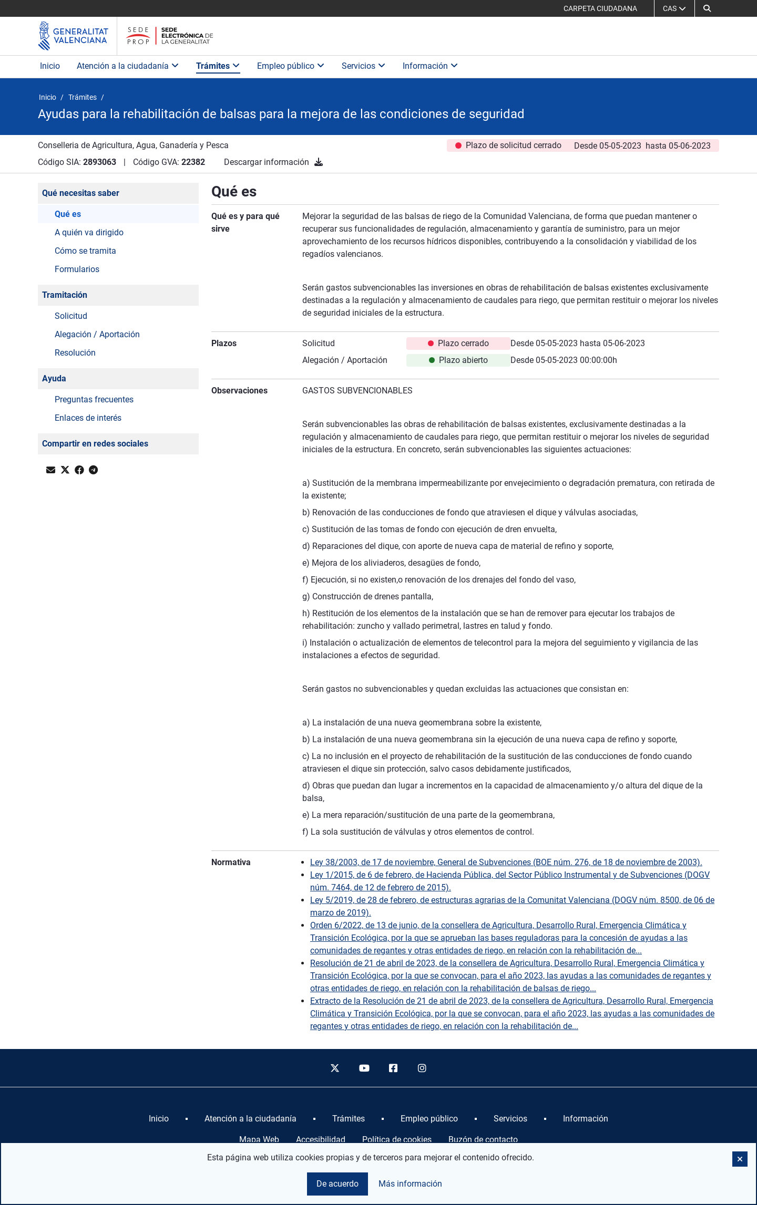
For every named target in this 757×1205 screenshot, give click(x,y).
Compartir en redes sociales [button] (95, 444)
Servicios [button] (364, 66)
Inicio (50, 66)
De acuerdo (337, 1184)
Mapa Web (259, 1140)
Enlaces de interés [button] (88, 418)
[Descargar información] (318, 162)
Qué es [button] (68, 214)
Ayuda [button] (54, 378)
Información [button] (430, 66)
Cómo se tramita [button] (85, 251)
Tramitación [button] (64, 295)
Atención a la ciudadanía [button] (128, 66)
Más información (410, 1184)
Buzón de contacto (483, 1140)
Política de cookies (397, 1140)
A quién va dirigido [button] (89, 232)
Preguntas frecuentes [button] (94, 399)
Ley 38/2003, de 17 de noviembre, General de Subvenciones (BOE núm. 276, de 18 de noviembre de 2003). (506, 862)
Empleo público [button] (291, 66)
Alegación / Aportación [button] (97, 334)
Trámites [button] (218, 66)
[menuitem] (158, 1118)
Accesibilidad (320, 1140)
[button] (707, 8)
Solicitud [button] (71, 316)
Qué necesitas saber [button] (80, 193)
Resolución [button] (75, 353)
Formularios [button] (77, 269)
